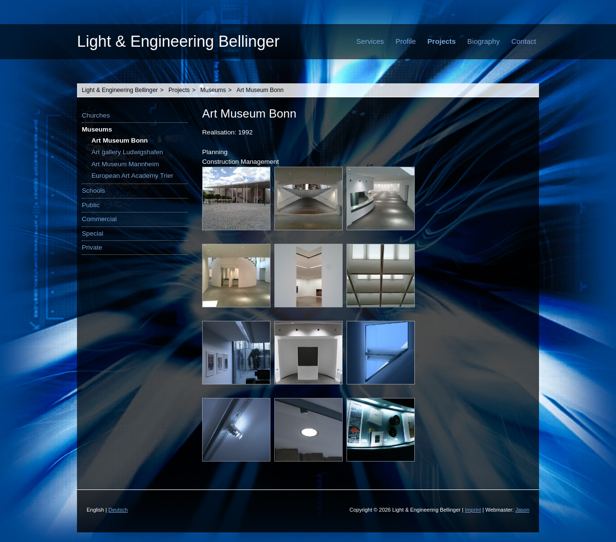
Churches (96, 115)
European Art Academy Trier (132, 175)
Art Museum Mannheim (125, 164)
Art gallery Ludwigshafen (127, 152)
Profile (406, 41)
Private (92, 247)
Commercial (99, 219)
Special (92, 233)
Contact (523, 41)
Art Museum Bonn (260, 90)
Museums (213, 90)
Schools (93, 190)
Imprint (473, 510)
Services (370, 41)
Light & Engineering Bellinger (178, 41)
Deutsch (118, 510)
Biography (483, 41)
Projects (441, 41)
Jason (522, 510)
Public (91, 205)
